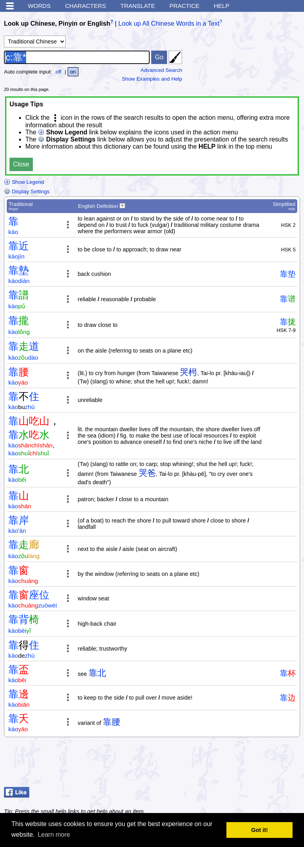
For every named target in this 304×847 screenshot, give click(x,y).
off (58, 72)
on (73, 72)
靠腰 (111, 722)
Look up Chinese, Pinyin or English (57, 23)
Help (221, 5)
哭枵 (188, 372)
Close (21, 164)
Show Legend (24, 182)
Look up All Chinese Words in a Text (169, 23)
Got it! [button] (259, 830)
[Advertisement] (236, 764)
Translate (137, 5)
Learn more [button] (54, 834)
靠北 (97, 673)
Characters (85, 5)
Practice (184, 5)
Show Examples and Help (152, 79)
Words (39, 5)
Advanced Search (161, 70)
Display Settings (26, 191)
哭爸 (147, 473)
